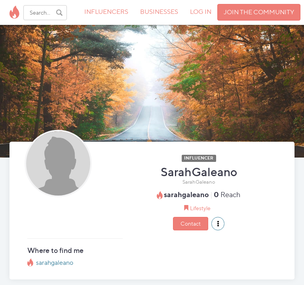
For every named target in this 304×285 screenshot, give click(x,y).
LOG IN (200, 11)
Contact (190, 223)
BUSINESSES (159, 11)
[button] (217, 223)
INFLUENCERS (106, 11)
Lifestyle (200, 208)
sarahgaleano (54, 262)
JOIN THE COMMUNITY (259, 12)
